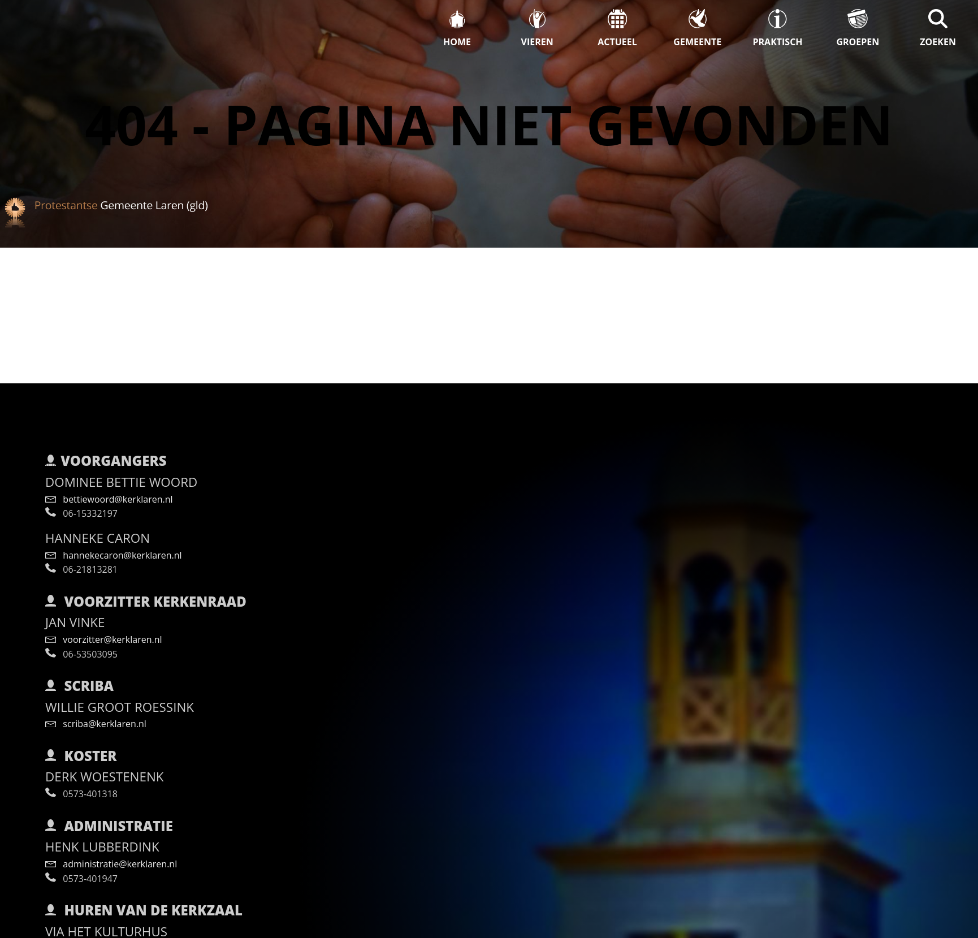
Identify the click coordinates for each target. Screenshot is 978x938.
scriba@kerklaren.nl (95, 701)
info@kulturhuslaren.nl (102, 926)
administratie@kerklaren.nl (111, 841)
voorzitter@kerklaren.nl (103, 617)
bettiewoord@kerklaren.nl (109, 476)
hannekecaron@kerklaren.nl (113, 532)
